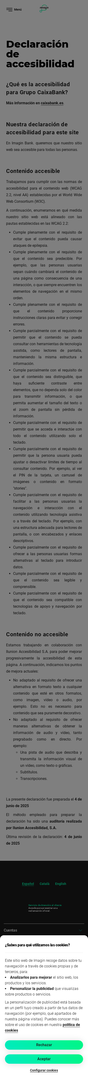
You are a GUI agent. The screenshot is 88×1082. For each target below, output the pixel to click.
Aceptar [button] (44, 1059)
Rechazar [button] (44, 1045)
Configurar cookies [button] (44, 1070)
